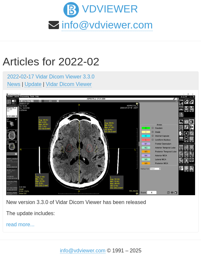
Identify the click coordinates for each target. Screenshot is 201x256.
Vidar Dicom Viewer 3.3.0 (64, 76)
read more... (20, 224)
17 (31, 76)
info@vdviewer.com (107, 25)
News (13, 84)
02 (24, 76)
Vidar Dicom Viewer (69, 84)
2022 (13, 76)
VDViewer (100, 9)
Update (33, 84)
